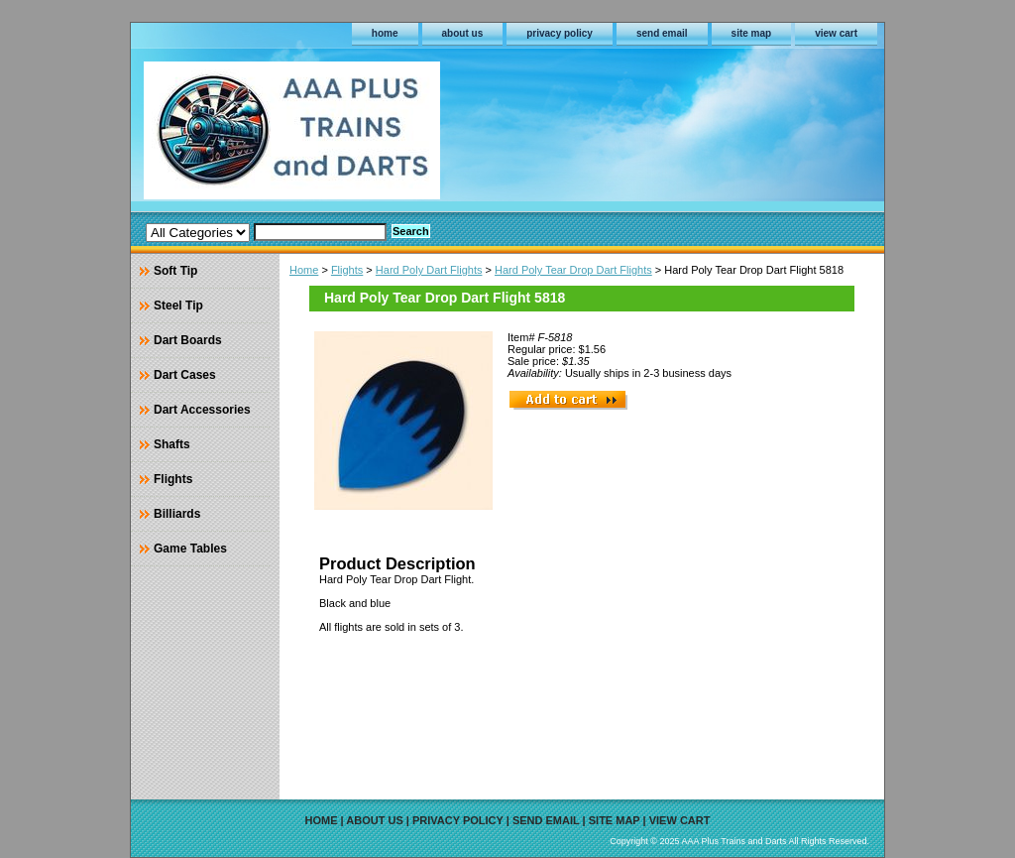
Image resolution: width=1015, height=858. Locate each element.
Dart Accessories (202, 410)
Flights (347, 270)
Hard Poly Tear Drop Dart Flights (573, 270)
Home (303, 270)
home (385, 33)
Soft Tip (175, 271)
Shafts (172, 444)
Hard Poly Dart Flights (429, 270)
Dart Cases (185, 375)
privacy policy (559, 33)
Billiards (177, 514)
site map (752, 33)
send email (662, 33)
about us (463, 33)
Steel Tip (178, 305)
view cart (836, 33)
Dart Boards (188, 340)
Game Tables (190, 548)
